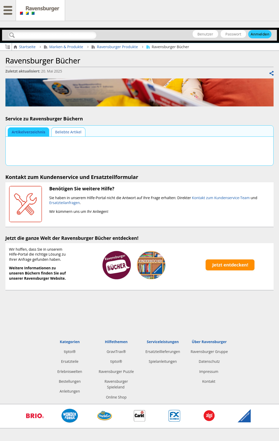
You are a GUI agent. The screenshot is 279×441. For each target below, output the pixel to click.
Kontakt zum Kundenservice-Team (221, 197)
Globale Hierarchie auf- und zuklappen (7, 46)
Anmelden (260, 34)
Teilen (271, 73)
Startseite (25, 46)
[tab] (28, 132)
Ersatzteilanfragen (64, 202)
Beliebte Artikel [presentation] (68, 131)
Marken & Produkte (64, 46)
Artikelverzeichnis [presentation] (28, 131)
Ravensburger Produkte (115, 46)
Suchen (12, 35)
